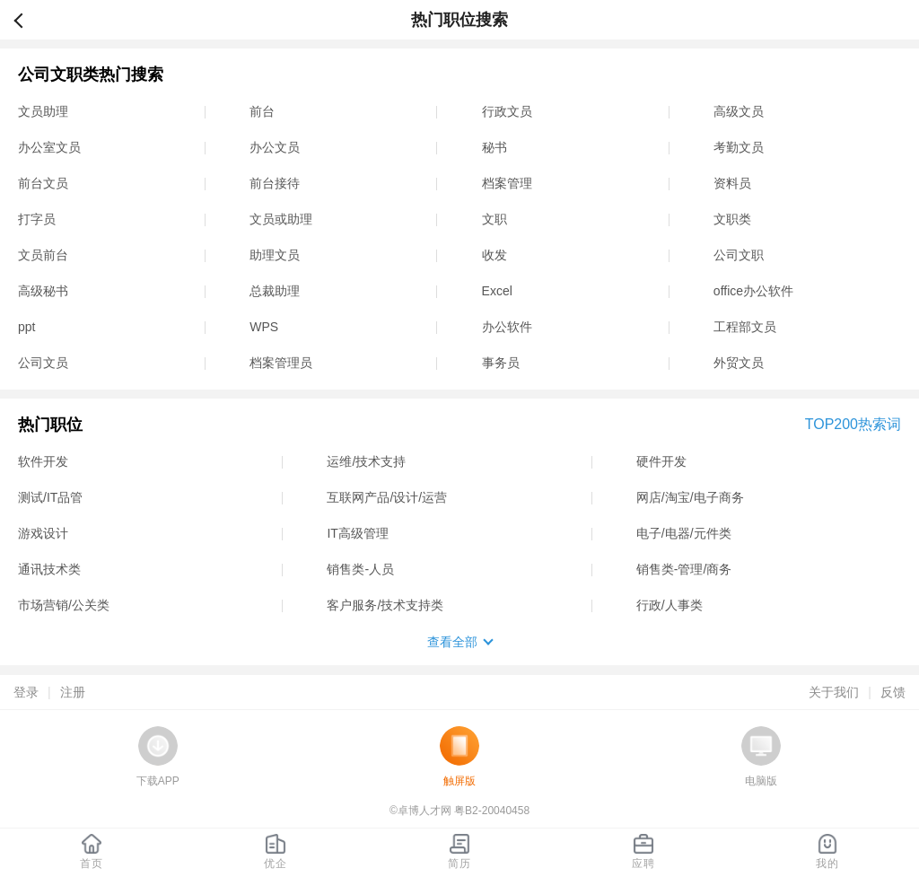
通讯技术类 (49, 569)
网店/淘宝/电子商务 (690, 497)
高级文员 (738, 111)
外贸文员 (738, 362)
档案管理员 (280, 362)
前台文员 (43, 183)
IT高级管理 (357, 533)
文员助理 (43, 111)
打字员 (37, 219)
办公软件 (507, 327)
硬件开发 (661, 461)
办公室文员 (49, 147)
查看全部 (452, 642)
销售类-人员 (360, 569)
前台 (262, 111)
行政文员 (507, 111)
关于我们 (834, 692)
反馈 (893, 692)
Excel (497, 291)
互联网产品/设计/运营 (387, 497)
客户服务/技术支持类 (385, 605)
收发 (494, 255)
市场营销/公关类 (63, 605)
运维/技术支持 (366, 461)
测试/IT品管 (50, 497)
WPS (263, 327)
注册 (72, 692)
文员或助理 (280, 219)
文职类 (732, 219)
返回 (26, 19)
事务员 (501, 362)
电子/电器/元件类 (683, 533)
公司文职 (738, 255)
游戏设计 (43, 533)
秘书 (494, 147)
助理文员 (274, 255)
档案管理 (507, 183)
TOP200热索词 (853, 424)
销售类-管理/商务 (684, 569)
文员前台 (43, 255)
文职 (494, 219)
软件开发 (43, 461)
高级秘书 (43, 291)
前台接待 (274, 183)
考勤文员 (738, 147)
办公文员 (274, 147)
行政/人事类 (669, 605)
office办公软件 (753, 291)
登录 (26, 692)
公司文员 (43, 362)
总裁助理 (274, 291)
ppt (26, 327)
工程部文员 (744, 327)
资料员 (732, 183)
